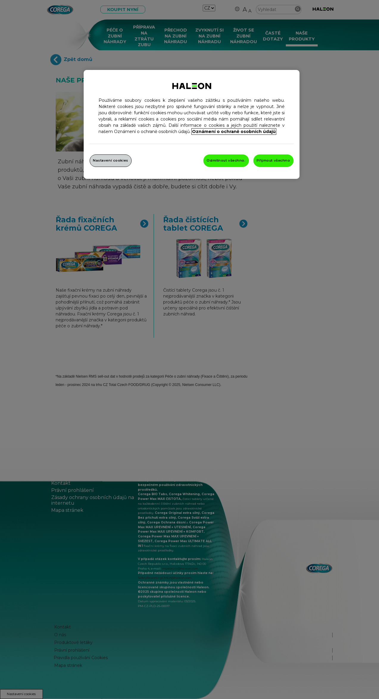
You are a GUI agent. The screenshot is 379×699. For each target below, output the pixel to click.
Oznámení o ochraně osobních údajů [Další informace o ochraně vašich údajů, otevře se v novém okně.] (234, 131)
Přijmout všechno (273, 160)
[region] (192, 124)
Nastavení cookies (110, 160)
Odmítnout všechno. (226, 160)
